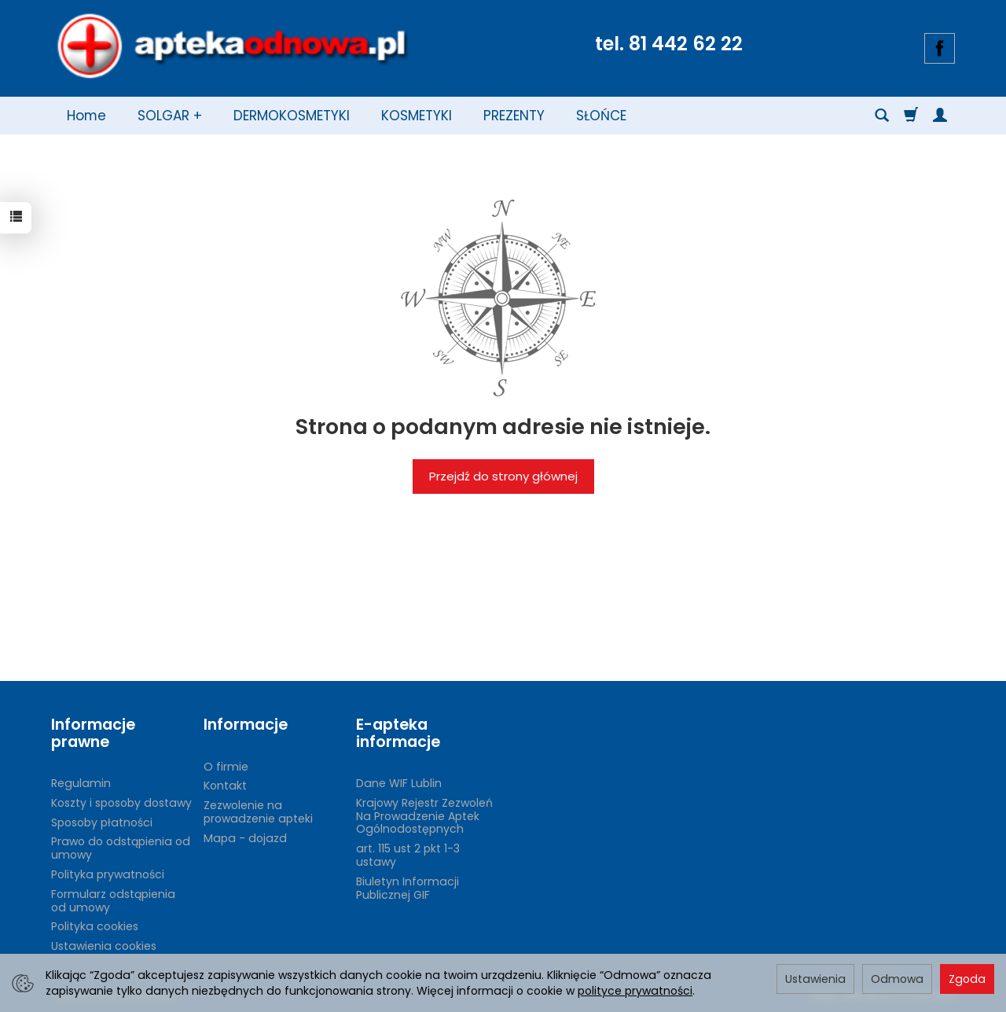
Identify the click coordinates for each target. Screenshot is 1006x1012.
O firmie (226, 767)
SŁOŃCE (601, 115)
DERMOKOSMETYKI (291, 115)
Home (86, 115)
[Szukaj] (882, 115)
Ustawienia (815, 979)
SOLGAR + (170, 115)
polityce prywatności (635, 991)
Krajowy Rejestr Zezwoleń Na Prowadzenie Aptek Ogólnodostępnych (424, 816)
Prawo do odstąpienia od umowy (120, 848)
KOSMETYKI (416, 115)
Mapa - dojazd (245, 838)
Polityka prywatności (107, 874)
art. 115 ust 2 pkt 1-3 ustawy (408, 855)
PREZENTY (514, 115)
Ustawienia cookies (103, 946)
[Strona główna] (232, 46)
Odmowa (897, 979)
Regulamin (81, 783)
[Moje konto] (940, 115)
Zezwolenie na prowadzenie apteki (258, 811)
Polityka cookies (94, 926)
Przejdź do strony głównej (503, 476)
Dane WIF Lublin (399, 783)
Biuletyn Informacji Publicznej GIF (407, 888)
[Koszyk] (911, 115)
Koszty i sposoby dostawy (121, 803)
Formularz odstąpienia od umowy (113, 900)
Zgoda (967, 979)
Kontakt (225, 785)
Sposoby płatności (101, 822)
